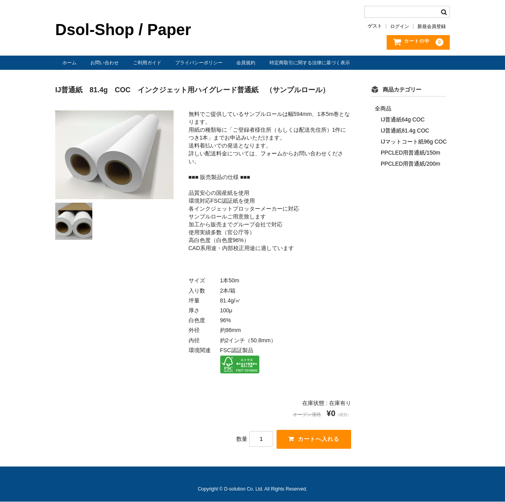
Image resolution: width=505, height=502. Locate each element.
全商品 (383, 108)
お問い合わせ (104, 62)
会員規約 (245, 62)
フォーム (271, 153)
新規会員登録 (431, 26)
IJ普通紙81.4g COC (405, 130)
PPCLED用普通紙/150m (410, 152)
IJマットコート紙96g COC (414, 141)
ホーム (69, 62)
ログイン (399, 26)
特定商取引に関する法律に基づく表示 (309, 62)
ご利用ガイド (147, 62)
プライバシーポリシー (199, 62)
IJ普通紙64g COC (403, 119)
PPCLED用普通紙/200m (410, 163)
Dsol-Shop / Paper (123, 29)
